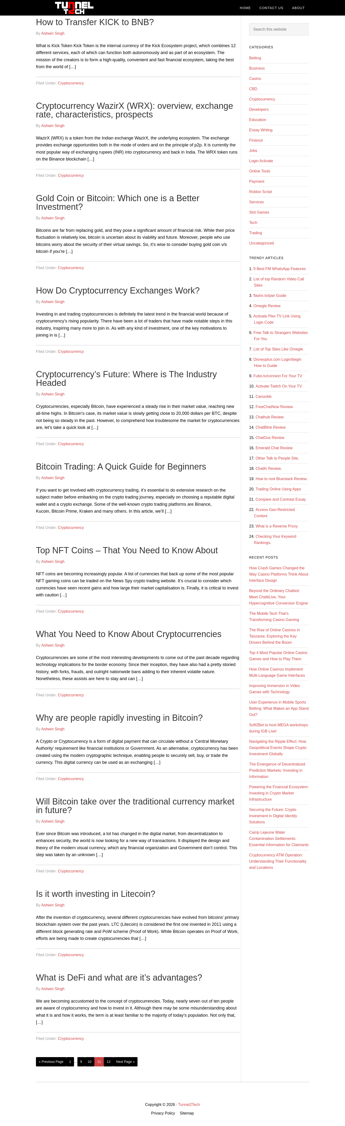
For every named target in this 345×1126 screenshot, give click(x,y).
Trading (255, 233)
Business (257, 68)
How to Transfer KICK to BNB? (95, 22)
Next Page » (125, 1062)
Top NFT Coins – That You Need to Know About (127, 550)
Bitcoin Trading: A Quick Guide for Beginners (121, 466)
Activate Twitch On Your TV (279, 386)
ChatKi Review (268, 468)
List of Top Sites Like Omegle (278, 349)
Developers (259, 109)
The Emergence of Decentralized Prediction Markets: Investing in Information (277, 770)
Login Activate (261, 161)
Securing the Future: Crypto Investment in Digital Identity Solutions (273, 816)
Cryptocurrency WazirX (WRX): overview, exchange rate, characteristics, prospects (134, 110)
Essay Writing (261, 130)
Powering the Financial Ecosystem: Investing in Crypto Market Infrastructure (279, 793)
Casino (255, 79)
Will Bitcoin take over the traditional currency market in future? (135, 806)
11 (99, 1062)
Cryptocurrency (71, 83)
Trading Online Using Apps (278, 489)
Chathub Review (270, 417)
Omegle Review (267, 306)
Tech (253, 223)
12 (108, 1062)
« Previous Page (51, 1062)
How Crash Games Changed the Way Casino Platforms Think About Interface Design (278, 574)
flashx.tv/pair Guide (269, 296)
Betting (255, 58)
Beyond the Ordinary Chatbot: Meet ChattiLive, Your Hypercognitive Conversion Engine (278, 597)
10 (90, 1062)
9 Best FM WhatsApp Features (279, 269)
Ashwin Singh (52, 33)
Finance (256, 140)
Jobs (253, 151)
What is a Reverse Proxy (277, 526)
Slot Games (259, 212)
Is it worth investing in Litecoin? (95, 894)
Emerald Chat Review (274, 448)
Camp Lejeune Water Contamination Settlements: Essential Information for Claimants (279, 838)
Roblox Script (260, 192)
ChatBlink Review (271, 427)
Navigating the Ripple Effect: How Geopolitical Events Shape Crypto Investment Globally (277, 747)
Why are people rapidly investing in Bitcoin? (119, 718)
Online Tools (259, 171)
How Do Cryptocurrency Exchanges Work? (118, 290)
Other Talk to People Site (277, 458)
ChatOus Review (270, 438)
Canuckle (264, 396)
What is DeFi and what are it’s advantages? (119, 977)
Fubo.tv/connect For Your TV (277, 376)
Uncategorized (261, 243)
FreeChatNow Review (274, 407)
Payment (256, 181)
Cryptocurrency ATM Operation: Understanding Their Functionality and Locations (277, 861)
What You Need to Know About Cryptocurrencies (128, 634)
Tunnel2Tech (74, 8)
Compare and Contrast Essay (281, 499)
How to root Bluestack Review (281, 479)
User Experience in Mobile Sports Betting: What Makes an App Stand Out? (279, 708)
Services (256, 202)
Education (257, 120)
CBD (253, 89)
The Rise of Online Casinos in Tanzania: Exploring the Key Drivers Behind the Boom (274, 636)
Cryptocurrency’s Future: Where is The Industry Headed (126, 378)
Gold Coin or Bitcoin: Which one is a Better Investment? (117, 202)
